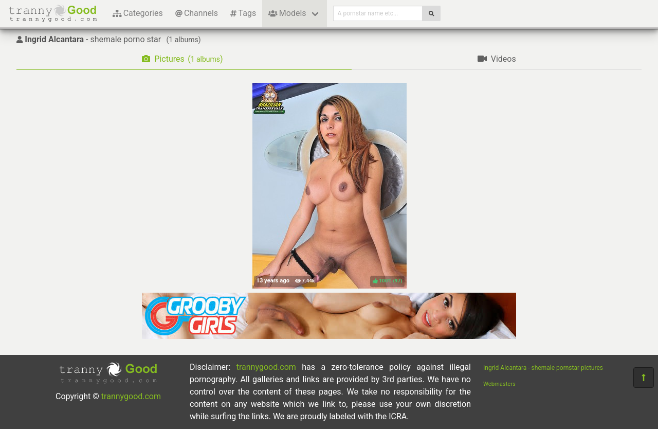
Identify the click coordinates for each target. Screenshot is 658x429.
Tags (243, 13)
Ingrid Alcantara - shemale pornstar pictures (543, 367)
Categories (138, 13)
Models (287, 13)
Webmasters (499, 384)
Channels (196, 13)
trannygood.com (131, 396)
